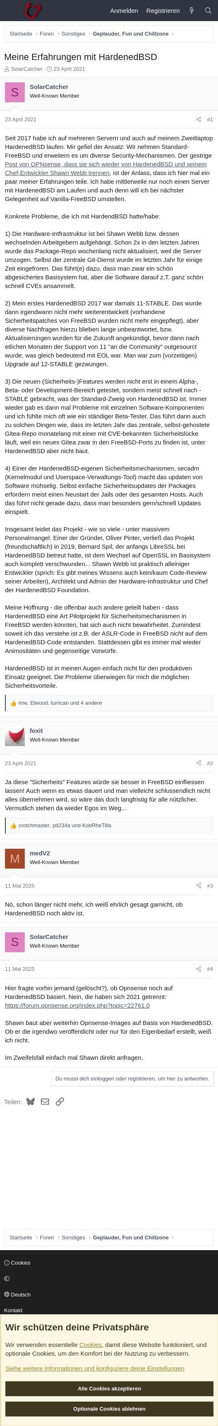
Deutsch (17, 1295)
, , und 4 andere (60, 703)
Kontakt (13, 1310)
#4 (210, 969)
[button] (107, 1279)
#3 (210, 886)
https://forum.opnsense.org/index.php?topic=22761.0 (77, 1005)
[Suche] (208, 10)
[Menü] (11, 10)
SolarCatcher (27, 69)
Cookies (17, 1263)
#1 (210, 119)
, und (65, 825)
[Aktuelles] (192, 10)
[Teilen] (198, 120)
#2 (210, 763)
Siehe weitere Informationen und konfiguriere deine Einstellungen (95, 1368)
